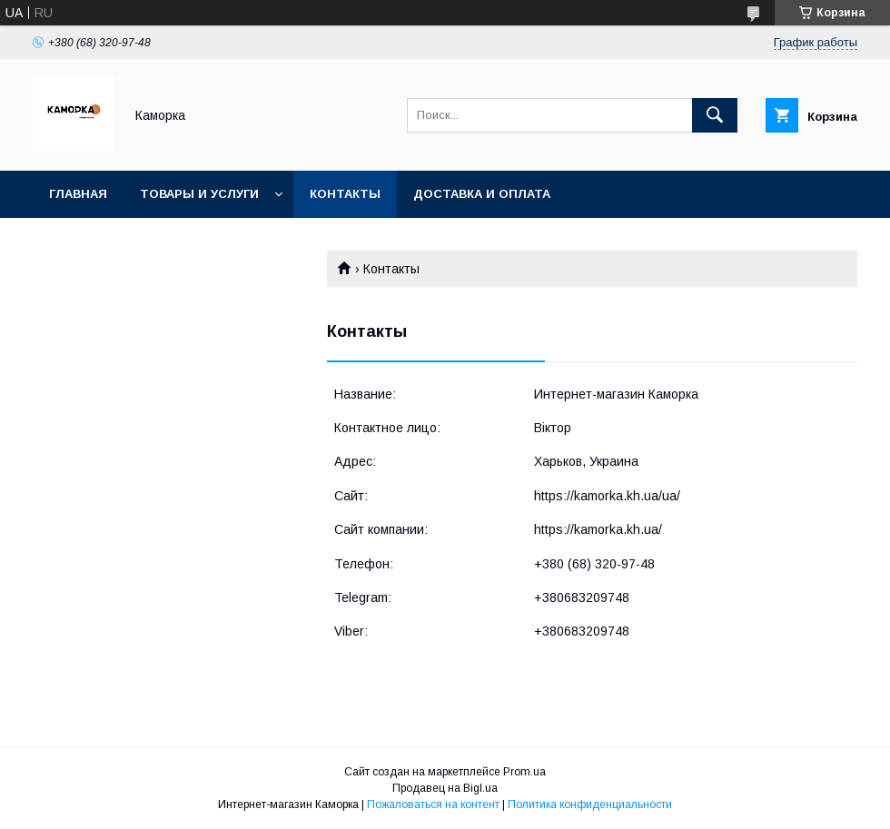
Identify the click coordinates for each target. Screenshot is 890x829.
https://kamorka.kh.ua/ (598, 529)
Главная (78, 194)
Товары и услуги (199, 194)
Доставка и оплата (481, 194)
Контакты (345, 194)
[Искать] (714, 115)
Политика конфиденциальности (590, 804)
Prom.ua (524, 771)
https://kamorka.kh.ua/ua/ (607, 496)
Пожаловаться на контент (433, 804)
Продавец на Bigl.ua (445, 788)
